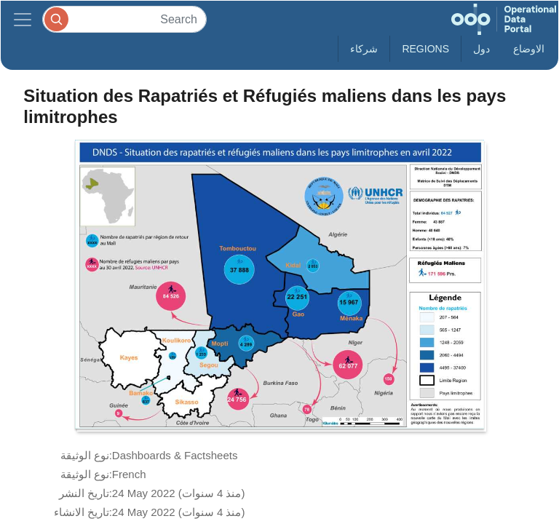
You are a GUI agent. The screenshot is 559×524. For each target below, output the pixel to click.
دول (481, 49)
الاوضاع (528, 49)
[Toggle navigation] (22, 19)
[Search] (124, 19)
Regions (425, 49)
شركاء (364, 49)
